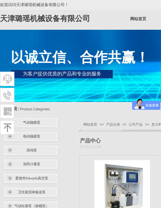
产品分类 (113, 124)
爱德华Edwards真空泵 (31, 178)
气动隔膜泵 (31, 122)
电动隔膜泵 (31, 136)
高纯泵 (32, 150)
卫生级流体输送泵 (32, 192)
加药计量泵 (31, 164)
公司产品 (136, 124)
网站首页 (138, 19)
